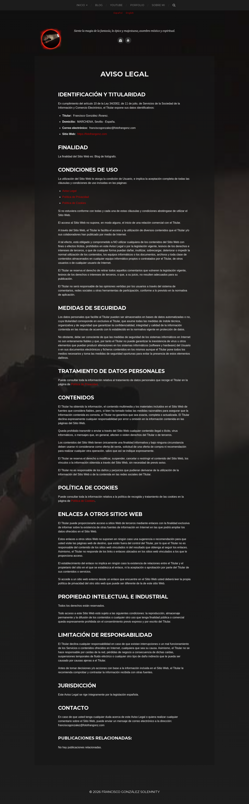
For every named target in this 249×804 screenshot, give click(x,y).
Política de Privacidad (75, 196)
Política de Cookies (74, 203)
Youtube (116, 5)
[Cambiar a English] (129, 13)
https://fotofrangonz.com (92, 134)
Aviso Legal (69, 190)
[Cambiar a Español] (118, 13)
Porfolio (137, 5)
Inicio (80, 5)
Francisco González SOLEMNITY (131, 792)
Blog (99, 5)
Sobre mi (158, 5)
